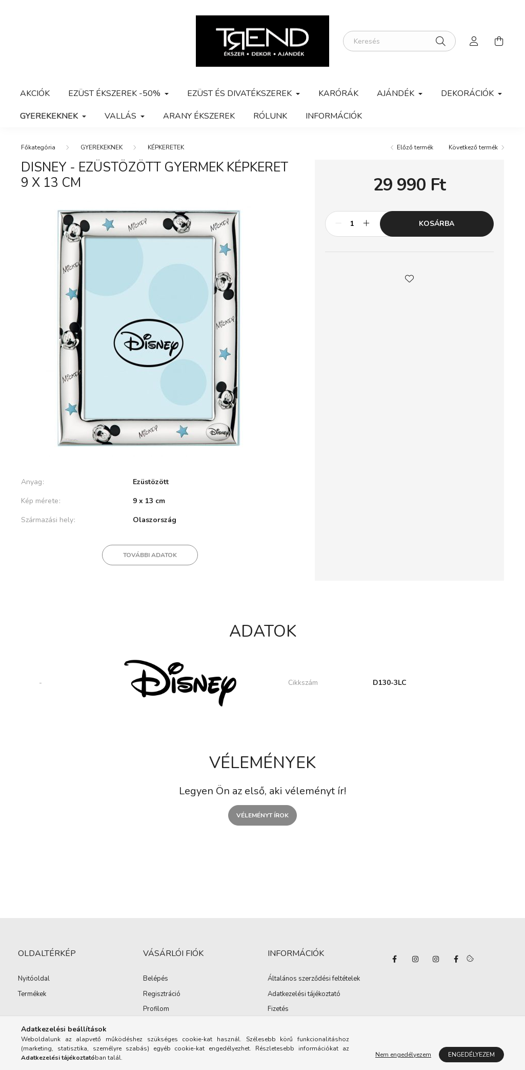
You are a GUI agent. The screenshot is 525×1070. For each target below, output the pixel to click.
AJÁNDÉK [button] (396, 93)
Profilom (156, 1009)
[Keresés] (399, 41)
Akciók (35, 93)
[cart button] (499, 41)
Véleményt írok (262, 815)
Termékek (32, 994)
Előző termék (415, 147)
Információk (334, 116)
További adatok (150, 555)
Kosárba (436, 223)
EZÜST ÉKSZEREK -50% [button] (115, 93)
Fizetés (278, 1009)
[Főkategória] (38, 147)
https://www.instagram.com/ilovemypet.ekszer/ (415, 959)
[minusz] (338, 224)
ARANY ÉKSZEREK (199, 116)
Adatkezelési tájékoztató (304, 994)
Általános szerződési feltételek (314, 979)
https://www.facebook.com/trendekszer (456, 959)
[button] (409, 278)
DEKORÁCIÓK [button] (468, 93)
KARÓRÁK (338, 93)
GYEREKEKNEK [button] (50, 116)
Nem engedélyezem (403, 1054)
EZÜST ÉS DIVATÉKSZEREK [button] (240, 93)
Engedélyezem (471, 1054)
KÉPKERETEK (166, 147)
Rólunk (270, 116)
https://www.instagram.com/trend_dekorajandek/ (436, 959)
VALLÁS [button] (121, 116)
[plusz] (366, 224)
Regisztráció (161, 994)
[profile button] (474, 41)
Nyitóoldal (34, 979)
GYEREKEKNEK (101, 147)
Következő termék (473, 147)
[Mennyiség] (352, 224)
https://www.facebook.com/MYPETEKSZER (395, 959)
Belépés (155, 979)
